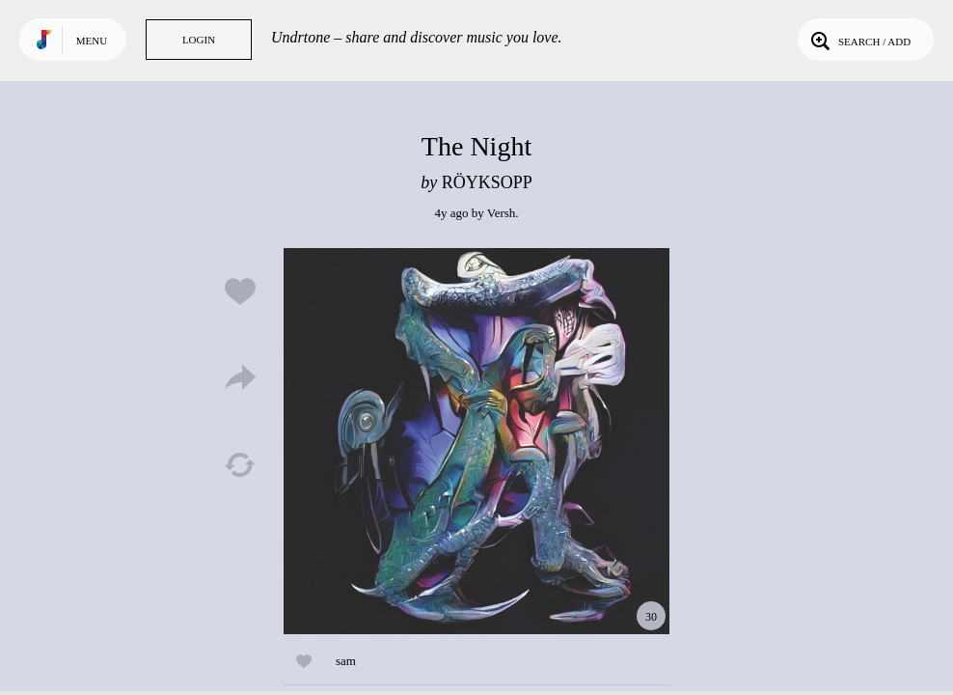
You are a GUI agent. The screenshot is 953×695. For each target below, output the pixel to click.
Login (198, 39)
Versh (501, 213)
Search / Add (859, 39)
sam (346, 660)
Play (476, 441)
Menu (91, 40)
